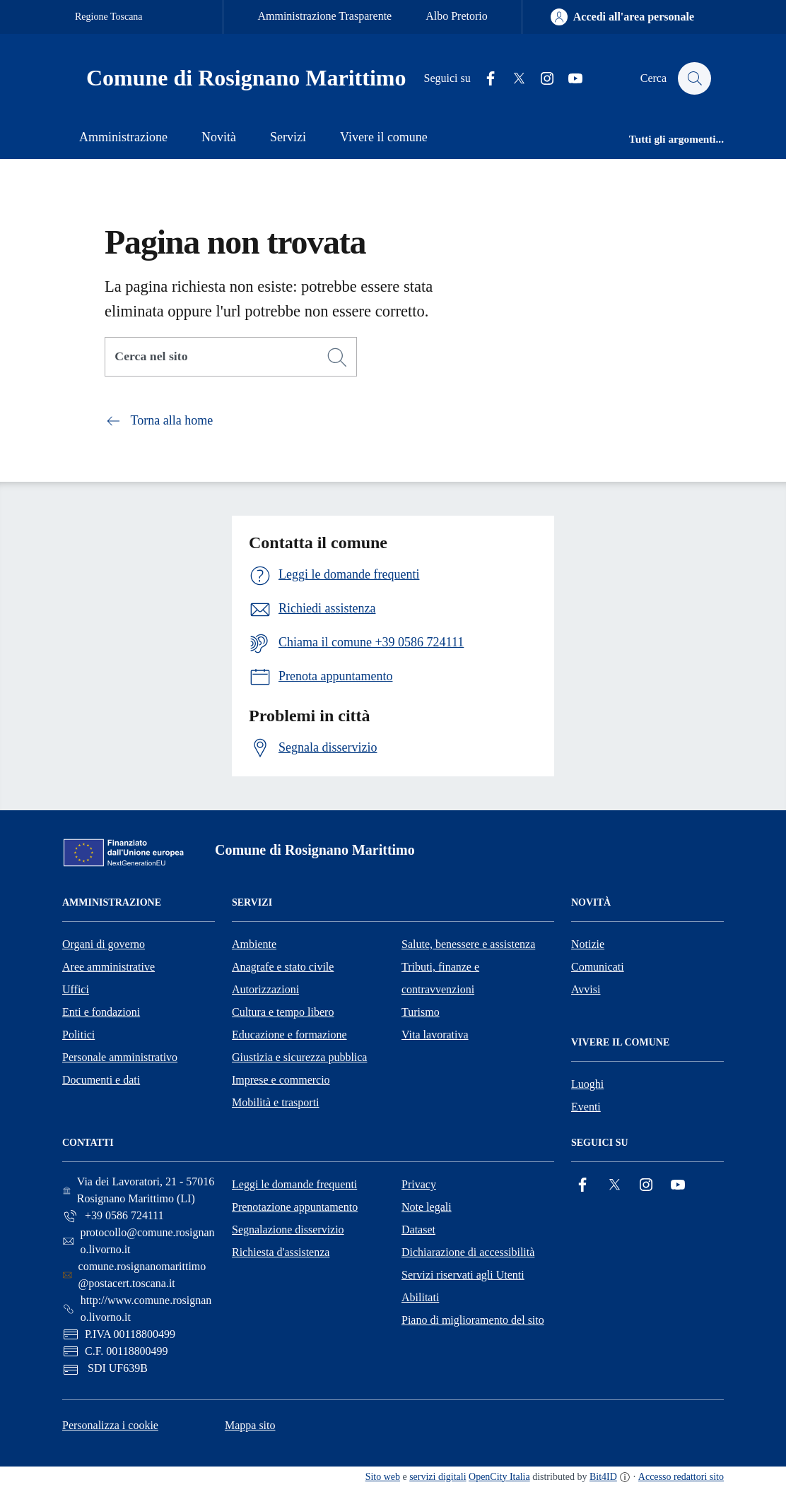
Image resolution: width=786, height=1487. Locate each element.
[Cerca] (337, 357)
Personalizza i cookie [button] (110, 1425)
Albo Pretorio (457, 16)
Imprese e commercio (281, 1080)
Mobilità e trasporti (275, 1102)
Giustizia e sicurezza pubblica (299, 1057)
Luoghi (587, 1084)
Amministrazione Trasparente (324, 16)
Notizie (587, 944)
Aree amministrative (108, 967)
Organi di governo (103, 944)
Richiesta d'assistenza (280, 1252)
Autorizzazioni (265, 989)
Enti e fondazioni (101, 1012)
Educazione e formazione (289, 1035)
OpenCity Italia (499, 1476)
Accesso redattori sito (681, 1476)
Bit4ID (603, 1476)
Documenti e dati (101, 1080)
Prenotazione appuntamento (295, 1207)
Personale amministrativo (119, 1057)
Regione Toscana (109, 16)
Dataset (418, 1230)
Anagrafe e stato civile (283, 967)
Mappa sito (250, 1425)
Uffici (75, 989)
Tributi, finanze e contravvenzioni (440, 978)
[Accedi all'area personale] (622, 17)
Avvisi (585, 989)
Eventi (586, 1107)
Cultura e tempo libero (283, 1012)
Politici (78, 1035)
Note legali (426, 1207)
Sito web (382, 1476)
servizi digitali (437, 1476)
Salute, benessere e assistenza (468, 944)
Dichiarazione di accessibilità (467, 1252)
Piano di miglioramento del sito (472, 1320)
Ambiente (254, 944)
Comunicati (597, 967)
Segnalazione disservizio (288, 1230)
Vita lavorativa (435, 1035)
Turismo (420, 1012)
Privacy (418, 1184)
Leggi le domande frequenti (294, 1184)
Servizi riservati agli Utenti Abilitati (462, 1286)
